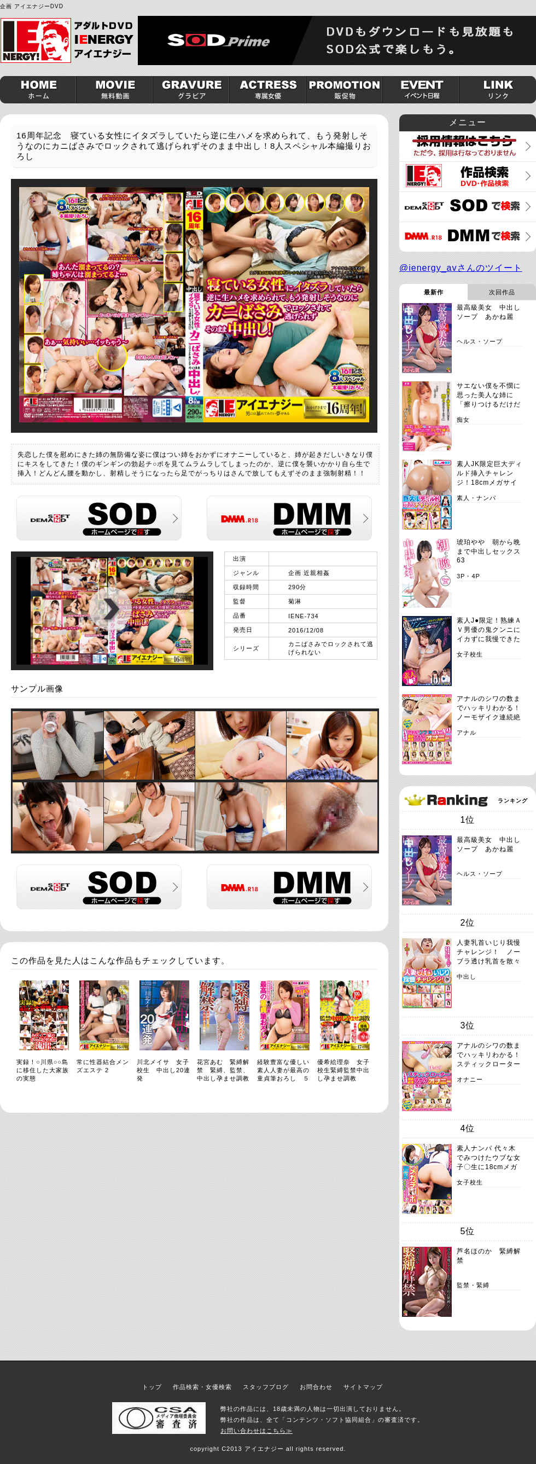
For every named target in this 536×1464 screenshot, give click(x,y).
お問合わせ (316, 1387)
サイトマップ (363, 1387)
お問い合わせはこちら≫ (256, 1430)
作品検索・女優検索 (202, 1387)
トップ (152, 1387)
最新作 (434, 292)
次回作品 (502, 292)
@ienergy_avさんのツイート (460, 267)
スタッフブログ (266, 1387)
